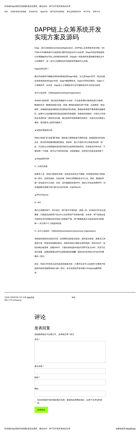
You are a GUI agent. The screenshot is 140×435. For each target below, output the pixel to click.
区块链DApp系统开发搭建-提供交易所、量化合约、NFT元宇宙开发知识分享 (37, 6)
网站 (36, 389)
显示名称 (39, 366)
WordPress (131, 428)
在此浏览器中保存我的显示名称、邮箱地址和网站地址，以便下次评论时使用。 (69, 401)
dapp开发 (30, 297)
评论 (37, 339)
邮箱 (37, 377)
